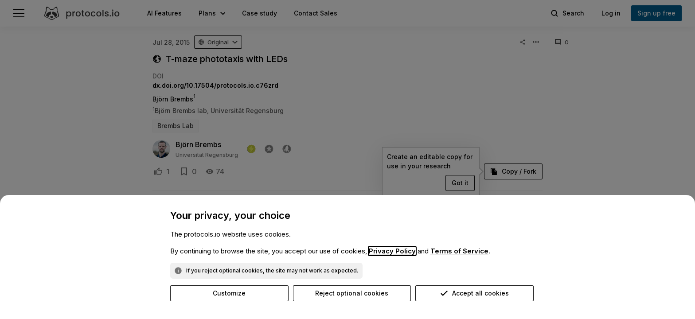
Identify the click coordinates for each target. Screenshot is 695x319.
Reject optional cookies (351, 293)
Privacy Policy (392, 251)
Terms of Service (459, 251)
